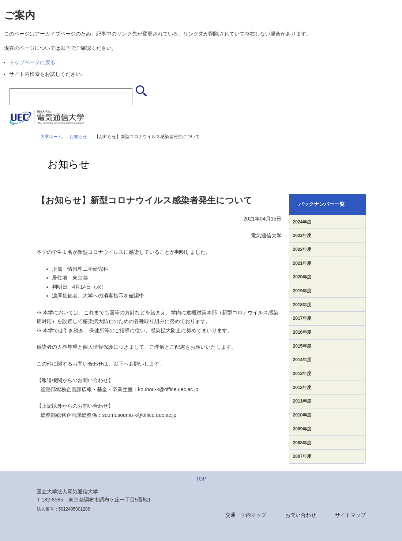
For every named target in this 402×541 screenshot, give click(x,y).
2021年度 (302, 263)
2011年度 (302, 401)
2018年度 (302, 304)
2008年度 (302, 442)
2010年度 (302, 415)
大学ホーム (51, 136)
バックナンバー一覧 (321, 204)
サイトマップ (350, 515)
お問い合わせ (300, 515)
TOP (201, 479)
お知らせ (78, 136)
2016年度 (302, 332)
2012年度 (302, 387)
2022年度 (302, 249)
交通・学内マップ (245, 515)
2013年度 (302, 373)
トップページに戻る (32, 62)
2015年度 (302, 346)
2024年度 (302, 222)
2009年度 (302, 428)
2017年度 (302, 318)
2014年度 (302, 359)
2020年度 (302, 276)
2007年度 (302, 456)
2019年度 (302, 290)
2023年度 (302, 235)
